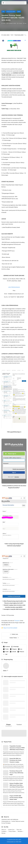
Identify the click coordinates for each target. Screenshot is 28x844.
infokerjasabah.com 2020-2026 (14, 842)
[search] (27, 3)
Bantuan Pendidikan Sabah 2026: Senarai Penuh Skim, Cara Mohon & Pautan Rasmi (17, 785)
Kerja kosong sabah (11, 11)
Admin (4, 23)
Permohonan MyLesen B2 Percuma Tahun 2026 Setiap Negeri (16, 772)
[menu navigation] (3, 3)
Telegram (17, 620)
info (3, 11)
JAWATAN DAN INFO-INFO (14, 839)
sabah (19, 11)
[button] (5, 654)
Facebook (19, 724)
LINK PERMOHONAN (14, 287)
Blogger (8, 724)
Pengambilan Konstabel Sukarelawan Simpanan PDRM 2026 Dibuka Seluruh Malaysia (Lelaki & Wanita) (17, 747)
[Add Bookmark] (24, 23)
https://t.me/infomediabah (10, 628)
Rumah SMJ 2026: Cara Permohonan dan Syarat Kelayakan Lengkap (15, 760)
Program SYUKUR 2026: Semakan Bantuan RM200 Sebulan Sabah (16, 797)
